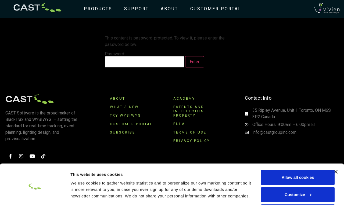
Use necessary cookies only (285, 189)
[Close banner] (336, 149)
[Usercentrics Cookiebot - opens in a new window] (34, 194)
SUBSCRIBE (123, 132)
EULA (179, 124)
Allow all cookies (285, 154)
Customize (285, 172)
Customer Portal (213, 8)
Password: (144, 59)
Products (96, 8)
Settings (78, 194)
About (167, 8)
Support (134, 8)
